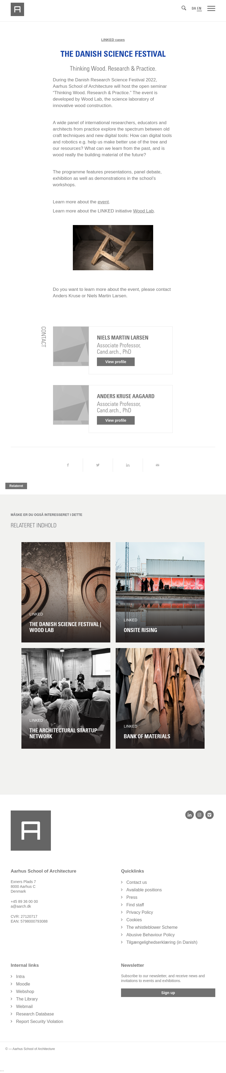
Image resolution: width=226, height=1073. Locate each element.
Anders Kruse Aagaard (126, 396)
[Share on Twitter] (98, 465)
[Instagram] (199, 815)
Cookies (134, 920)
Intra (20, 976)
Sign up (168, 993)
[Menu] (211, 8)
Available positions (144, 890)
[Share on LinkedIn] (128, 465)
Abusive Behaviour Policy (150, 935)
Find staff (135, 905)
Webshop (25, 991)
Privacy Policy (139, 912)
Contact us (136, 882)
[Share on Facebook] (68, 465)
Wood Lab (143, 211)
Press (131, 897)
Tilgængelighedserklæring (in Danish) (161, 942)
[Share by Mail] (158, 465)
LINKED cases (113, 40)
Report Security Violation (39, 1021)
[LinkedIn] (189, 815)
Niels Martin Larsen (122, 338)
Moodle (23, 984)
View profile (115, 362)
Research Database (35, 1014)
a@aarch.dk (21, 906)
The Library (27, 999)
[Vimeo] (209, 815)
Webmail (24, 1006)
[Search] (184, 8)
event (103, 201)
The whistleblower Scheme (152, 927)
